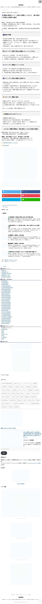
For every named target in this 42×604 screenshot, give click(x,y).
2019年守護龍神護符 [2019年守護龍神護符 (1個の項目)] (7, 383)
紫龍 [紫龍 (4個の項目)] (13, 393)
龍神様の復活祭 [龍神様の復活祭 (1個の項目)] (35, 403)
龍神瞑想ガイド (15, 205)
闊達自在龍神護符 (6, 297)
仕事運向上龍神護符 (7, 316)
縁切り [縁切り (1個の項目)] (28, 393)
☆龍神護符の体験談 (6, 276)
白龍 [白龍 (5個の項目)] (9, 393)
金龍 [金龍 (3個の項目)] (13, 396)
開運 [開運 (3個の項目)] (22, 396)
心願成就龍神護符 (6, 313)
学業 (3, 335)
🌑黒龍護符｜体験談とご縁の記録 (16, 243)
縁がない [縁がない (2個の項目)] (23, 393)
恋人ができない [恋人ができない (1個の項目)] (22, 390)
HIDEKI (3, 266)
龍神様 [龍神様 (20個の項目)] (16, 403)
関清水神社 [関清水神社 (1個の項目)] (34, 396)
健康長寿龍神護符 (6, 289)
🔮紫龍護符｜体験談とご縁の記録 (16, 235)
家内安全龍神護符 (6, 321)
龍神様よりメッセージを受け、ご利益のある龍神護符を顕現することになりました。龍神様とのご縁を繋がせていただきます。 (21, 599)
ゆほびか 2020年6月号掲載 (21, 538)
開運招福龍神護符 (6, 320)
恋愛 (3, 330)
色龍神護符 (4, 205)
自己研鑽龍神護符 (6, 290)
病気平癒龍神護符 (6, 308)
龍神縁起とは (13, 594)
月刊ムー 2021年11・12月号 (21, 518)
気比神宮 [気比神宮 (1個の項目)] (37, 390)
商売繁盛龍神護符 (6, 292)
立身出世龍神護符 (6, 299)
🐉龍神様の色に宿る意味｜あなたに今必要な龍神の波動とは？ (22, 251)
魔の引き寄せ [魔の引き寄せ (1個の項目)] (31, 400)
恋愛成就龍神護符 (6, 295)
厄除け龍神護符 (6, 300)
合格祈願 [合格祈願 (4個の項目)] (28, 386)
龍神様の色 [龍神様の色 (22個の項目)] (4, 407)
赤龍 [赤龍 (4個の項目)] (3, 396)
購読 (4, 453)
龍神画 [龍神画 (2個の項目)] (10, 407)
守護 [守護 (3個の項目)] (3, 390)
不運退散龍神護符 (6, 307)
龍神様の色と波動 (9, 205)
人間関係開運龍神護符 (7, 287)
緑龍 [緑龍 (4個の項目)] (17, 393)
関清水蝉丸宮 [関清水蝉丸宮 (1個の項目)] (5, 400)
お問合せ (29, 594)
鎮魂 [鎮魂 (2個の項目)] (17, 396)
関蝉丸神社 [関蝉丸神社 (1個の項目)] (13, 400)
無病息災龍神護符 (6, 302)
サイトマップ (25, 594)
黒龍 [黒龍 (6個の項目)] (3, 403)
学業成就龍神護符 (6, 286)
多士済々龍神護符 (6, 312)
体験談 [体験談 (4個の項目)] (17, 386)
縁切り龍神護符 (6, 323)
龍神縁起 (21, 5)
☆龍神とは (3, 270)
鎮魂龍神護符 (5, 310)
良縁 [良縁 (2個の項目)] (33, 393)
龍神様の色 (6, 206)
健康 (3, 339)
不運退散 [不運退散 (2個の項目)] (35, 383)
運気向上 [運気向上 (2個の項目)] (8, 396)
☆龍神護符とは (4, 272)
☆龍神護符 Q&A (5, 275)
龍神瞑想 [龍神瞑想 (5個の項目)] (16, 407)
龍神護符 (17, 594)
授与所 (21, 594)
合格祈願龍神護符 (6, 318)
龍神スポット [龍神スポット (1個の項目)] (9, 403)
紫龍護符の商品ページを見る (10, 142)
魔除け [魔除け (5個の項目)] (38, 400)
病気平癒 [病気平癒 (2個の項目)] (4, 393)
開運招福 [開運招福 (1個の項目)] (27, 396)
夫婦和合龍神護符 (6, 303)
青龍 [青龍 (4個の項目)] (25, 400)
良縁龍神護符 (5, 284)
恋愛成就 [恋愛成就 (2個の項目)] (30, 390)
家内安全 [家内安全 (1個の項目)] (8, 390)
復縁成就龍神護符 (6, 305)
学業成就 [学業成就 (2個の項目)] (34, 386)
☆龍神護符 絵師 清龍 (6, 273)
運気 (3, 332)
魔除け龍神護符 (6, 294)
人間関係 (4, 337)
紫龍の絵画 (6, 145)
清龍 (7, 209)
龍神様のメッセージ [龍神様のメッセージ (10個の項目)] (25, 403)
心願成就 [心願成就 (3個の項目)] (14, 390)
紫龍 (3, 206)
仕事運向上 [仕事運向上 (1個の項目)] (11, 386)
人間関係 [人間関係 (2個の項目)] (4, 386)
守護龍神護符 (5, 282)
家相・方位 (4, 334)
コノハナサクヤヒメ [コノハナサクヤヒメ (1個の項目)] (26, 383)
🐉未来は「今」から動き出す (10, 261)
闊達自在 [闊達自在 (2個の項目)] (20, 400)
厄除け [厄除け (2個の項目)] (22, 386)
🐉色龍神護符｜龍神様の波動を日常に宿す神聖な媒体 (20, 217)
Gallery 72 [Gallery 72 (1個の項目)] (16, 383)
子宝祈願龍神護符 (6, 315)
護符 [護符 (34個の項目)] (37, 393)
